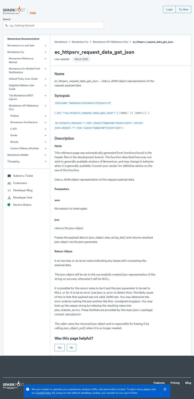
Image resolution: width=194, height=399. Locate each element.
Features (159, 381)
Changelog (13, 161)
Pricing (175, 381)
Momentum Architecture (24, 122)
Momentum (61, 41)
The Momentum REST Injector (21, 97)
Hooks (14, 135)
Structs (14, 141)
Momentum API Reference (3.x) (23, 107)
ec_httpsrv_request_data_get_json (153, 41)
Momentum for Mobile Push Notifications (24, 70)
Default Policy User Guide (23, 78)
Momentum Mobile (17, 154)
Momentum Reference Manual (21, 60)
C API (13, 128)
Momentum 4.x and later (21, 45)
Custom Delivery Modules (24, 148)
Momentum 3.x (15, 52)
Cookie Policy (43, 392)
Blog (188, 381)
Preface (14, 115)
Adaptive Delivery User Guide (21, 87)
